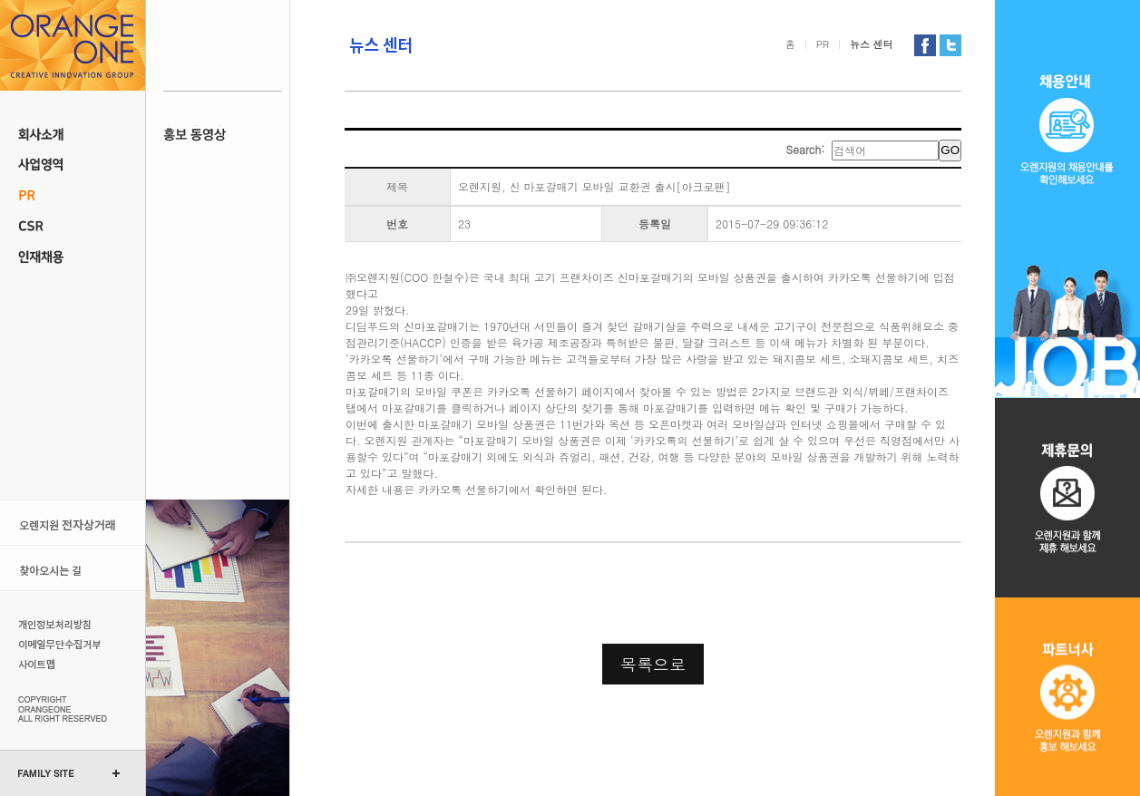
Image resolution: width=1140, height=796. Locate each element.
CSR (72, 227)
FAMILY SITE (46, 773)
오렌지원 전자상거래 (72, 522)
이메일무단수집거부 (57, 644)
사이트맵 (57, 664)
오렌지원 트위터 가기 (950, 45)
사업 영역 (72, 165)
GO (950, 150)
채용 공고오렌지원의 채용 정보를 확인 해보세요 (1067, 199)
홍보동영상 (222, 134)
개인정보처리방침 (57, 624)
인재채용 (72, 257)
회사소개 (72, 134)
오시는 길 (72, 568)
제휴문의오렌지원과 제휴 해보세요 (1067, 497)
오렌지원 (72, 45)
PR (72, 196)
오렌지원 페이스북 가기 (925, 45)
